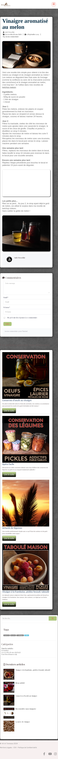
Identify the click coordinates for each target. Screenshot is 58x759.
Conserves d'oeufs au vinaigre (17, 400)
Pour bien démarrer (8, 654)
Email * (5, 297)
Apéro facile (8, 464)
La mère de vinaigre (16, 726)
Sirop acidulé (14, 687)
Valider (7, 324)
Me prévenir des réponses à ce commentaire (20, 318)
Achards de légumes (12, 527)
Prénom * (6, 307)
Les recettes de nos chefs (9, 652)
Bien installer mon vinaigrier (19, 713)
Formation (4, 650)
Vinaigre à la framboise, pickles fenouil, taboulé (25, 591)
